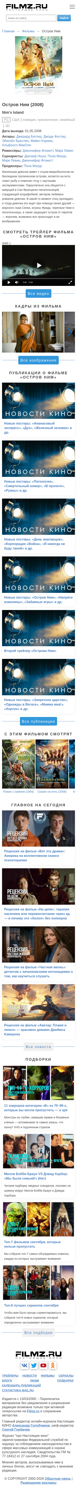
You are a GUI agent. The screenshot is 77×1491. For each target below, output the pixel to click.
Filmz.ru (33, 1411)
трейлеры (10, 1375)
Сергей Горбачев (16, 1429)
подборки (65, 1380)
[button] (69, 332)
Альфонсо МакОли (16, 145)
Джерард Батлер (29, 136)
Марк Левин (64, 150)
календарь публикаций (21, 1385)
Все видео (38, 294)
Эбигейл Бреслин (15, 141)
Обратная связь (58, 1478)
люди (34, 1380)
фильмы (48, 1375)
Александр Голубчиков (31, 1425)
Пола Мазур (57, 156)
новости (29, 1375)
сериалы (66, 1375)
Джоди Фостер (55, 136)
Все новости (38, 1047)
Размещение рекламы (38, 1482)
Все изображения (38, 360)
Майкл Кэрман (42, 141)
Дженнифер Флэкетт (38, 150)
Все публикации (38, 721)
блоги (7, 1380)
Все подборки (38, 1333)
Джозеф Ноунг (35, 156)
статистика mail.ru (18, 1390)
